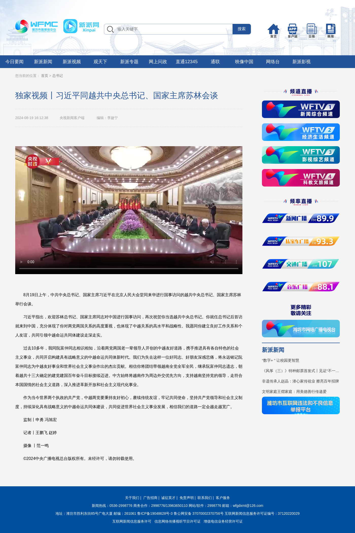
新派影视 (301, 61)
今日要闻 (14, 61)
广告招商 (150, 498)
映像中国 (244, 61)
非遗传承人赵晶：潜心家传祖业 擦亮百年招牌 (300, 381)
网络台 (273, 61)
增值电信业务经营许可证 (223, 521)
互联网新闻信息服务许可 (131, 521)
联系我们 (205, 498)
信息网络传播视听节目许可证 (177, 521)
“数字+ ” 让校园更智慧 (280, 360)
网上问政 (158, 61)
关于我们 (132, 498)
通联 (215, 61)
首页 (44, 76)
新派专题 (129, 61)
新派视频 (72, 61)
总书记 (57, 76)
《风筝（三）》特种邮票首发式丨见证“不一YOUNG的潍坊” (301, 371)
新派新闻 (43, 61)
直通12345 (187, 61)
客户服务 (223, 498)
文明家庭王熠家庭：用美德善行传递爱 (294, 391)
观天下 (100, 61)
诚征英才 (168, 498)
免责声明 (187, 498)
